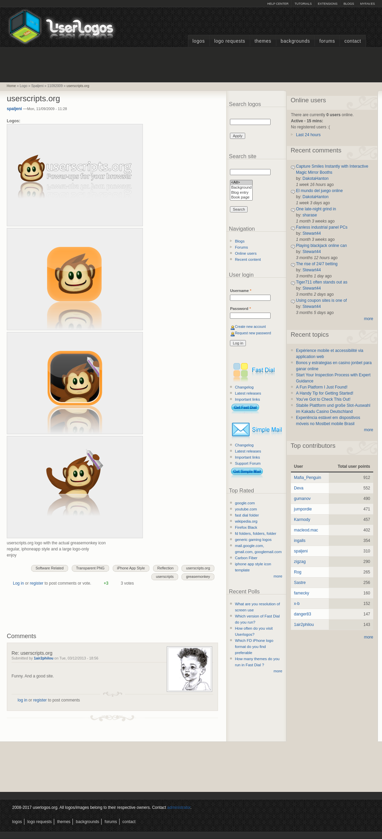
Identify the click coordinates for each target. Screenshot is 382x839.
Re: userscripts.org (32, 653)
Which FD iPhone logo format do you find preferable (254, 646)
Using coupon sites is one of (321, 300)
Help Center (278, 3)
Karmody (302, 519)
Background (241, 187)
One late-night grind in (316, 209)
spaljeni (14, 108)
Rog (297, 572)
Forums (327, 41)
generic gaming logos (253, 540)
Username (240, 291)
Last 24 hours (308, 134)
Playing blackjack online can (321, 245)
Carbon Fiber (246, 558)
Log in (18, 583)
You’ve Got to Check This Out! (323, 399)
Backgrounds (295, 41)
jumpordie (303, 509)
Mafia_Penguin (307, 477)
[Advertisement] (191, 64)
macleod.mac (306, 530)
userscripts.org (78, 86)
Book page (241, 197)
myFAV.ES (367, 3)
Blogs (348, 3)
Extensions (327, 3)
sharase (309, 215)
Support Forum (248, 463)
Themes (263, 41)
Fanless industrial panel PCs (321, 227)
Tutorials (303, 3)
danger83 (302, 614)
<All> (241, 182)
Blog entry (241, 192)
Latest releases (248, 393)
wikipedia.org (246, 521)
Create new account (250, 327)
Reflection (165, 568)
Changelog (244, 387)
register (36, 583)
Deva (298, 488)
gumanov (302, 498)
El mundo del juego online (319, 190)
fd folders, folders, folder (255, 533)
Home (11, 86)
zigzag (300, 561)
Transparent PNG (90, 568)
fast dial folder (247, 515)
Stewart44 (311, 233)
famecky (301, 593)
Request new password (253, 333)
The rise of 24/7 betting (317, 263)
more (278, 576)
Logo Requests (229, 41)
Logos (198, 41)
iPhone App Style (131, 568)
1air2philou (44, 658)
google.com (245, 503)
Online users (246, 253)
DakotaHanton (315, 178)
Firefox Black (246, 527)
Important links (247, 399)
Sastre (300, 582)
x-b (297, 603)
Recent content (248, 259)
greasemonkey (198, 576)
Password (240, 309)
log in (22, 700)
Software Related (50, 568)
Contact (352, 41)
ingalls (299, 540)
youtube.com (246, 509)
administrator (179, 807)
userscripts (164, 576)
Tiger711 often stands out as (321, 282)
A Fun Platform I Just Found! (321, 387)
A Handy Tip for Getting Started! (324, 393)
